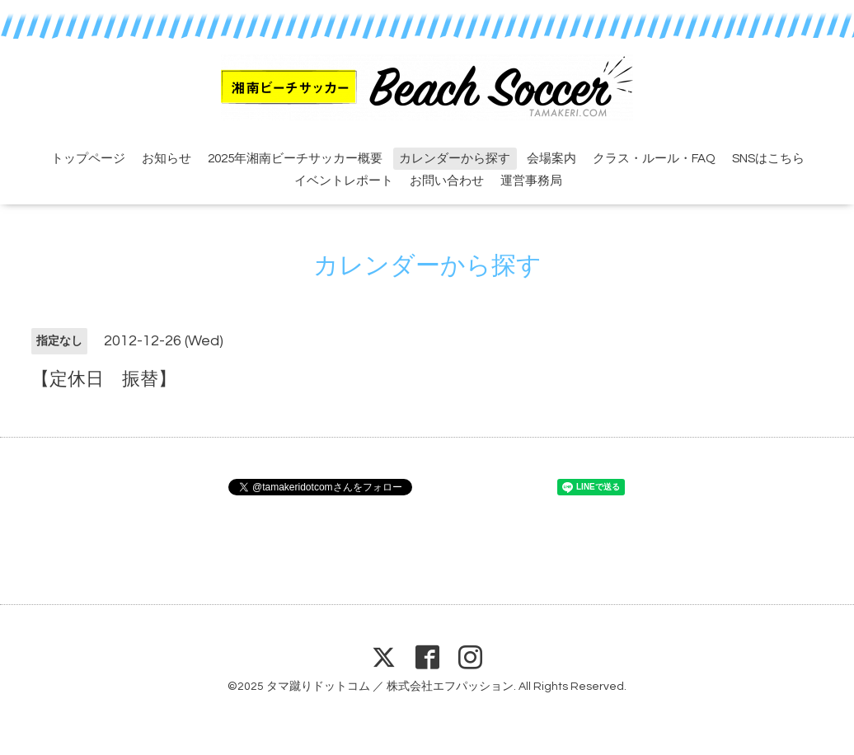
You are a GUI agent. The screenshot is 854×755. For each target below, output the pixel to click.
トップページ (88, 158)
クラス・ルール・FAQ (654, 158)
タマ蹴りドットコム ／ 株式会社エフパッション (390, 686)
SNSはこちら (768, 158)
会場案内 (551, 158)
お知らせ (166, 158)
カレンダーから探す (454, 158)
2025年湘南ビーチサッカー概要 (295, 158)
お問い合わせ (447, 181)
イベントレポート (343, 181)
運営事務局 (531, 181)
